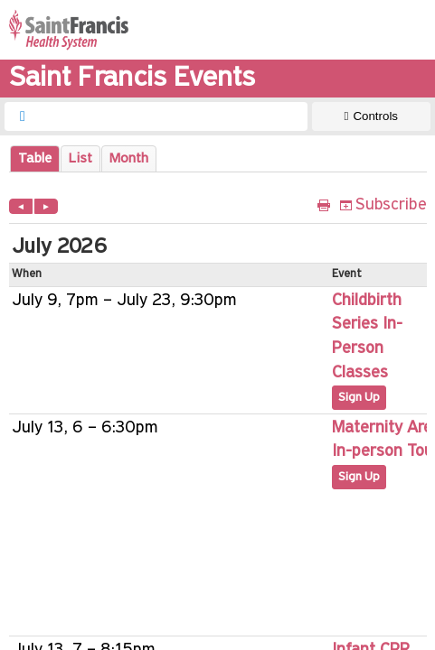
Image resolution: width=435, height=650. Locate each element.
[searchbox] (172, 116)
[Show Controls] (371, 116)
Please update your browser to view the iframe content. (218, 158)
